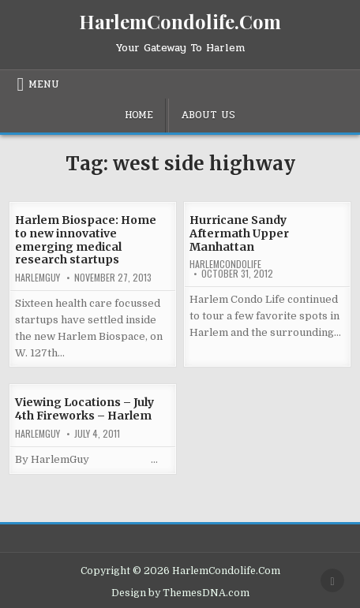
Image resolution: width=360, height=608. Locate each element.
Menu (43, 84)
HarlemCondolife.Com (180, 21)
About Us (208, 115)
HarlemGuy (37, 277)
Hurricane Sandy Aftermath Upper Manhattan (239, 233)
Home (139, 115)
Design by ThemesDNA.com (180, 593)
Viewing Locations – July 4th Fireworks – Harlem (84, 409)
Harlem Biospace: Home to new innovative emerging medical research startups (85, 240)
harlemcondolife (225, 264)
